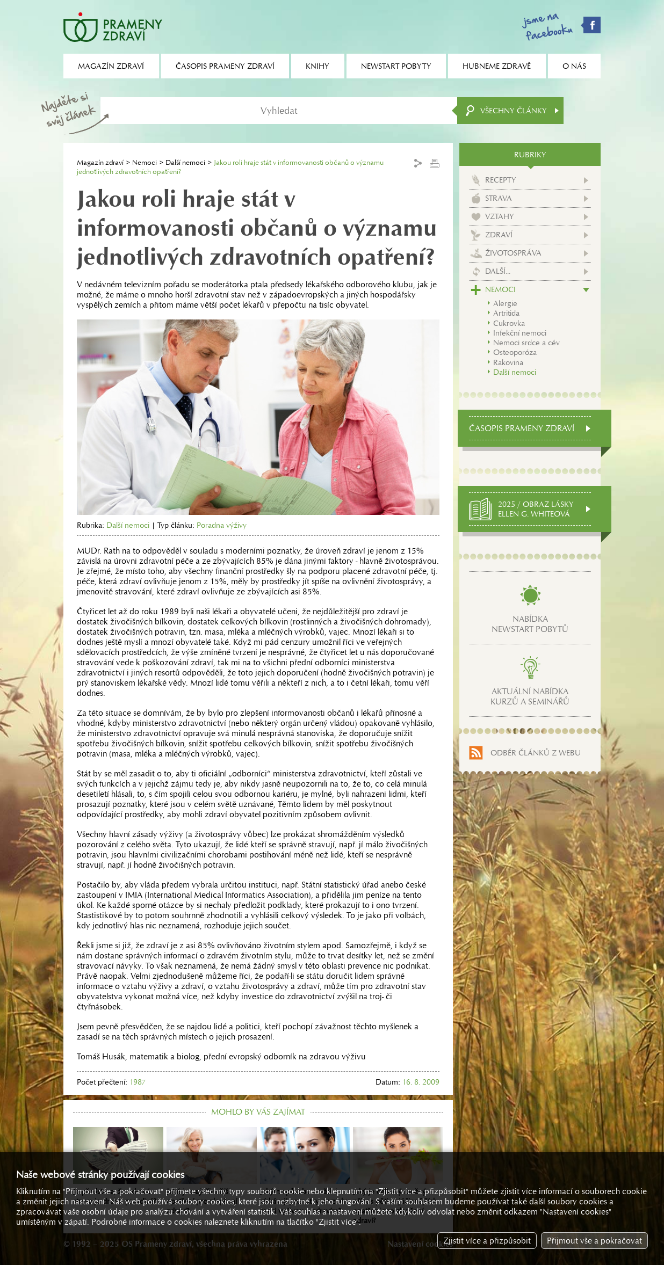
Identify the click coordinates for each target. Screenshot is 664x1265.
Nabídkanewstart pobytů (530, 624)
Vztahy (499, 216)
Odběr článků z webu (535, 753)
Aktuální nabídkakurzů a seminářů (529, 696)
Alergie (505, 303)
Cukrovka (509, 323)
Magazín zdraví (100, 162)
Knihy (317, 66)
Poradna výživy (222, 525)
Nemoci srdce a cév (526, 342)
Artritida (506, 313)
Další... (497, 271)
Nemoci (144, 162)
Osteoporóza (515, 352)
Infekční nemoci (519, 333)
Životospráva (513, 253)
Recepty (500, 180)
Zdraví (499, 234)
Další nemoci (185, 162)
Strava (498, 198)
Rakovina (508, 362)
